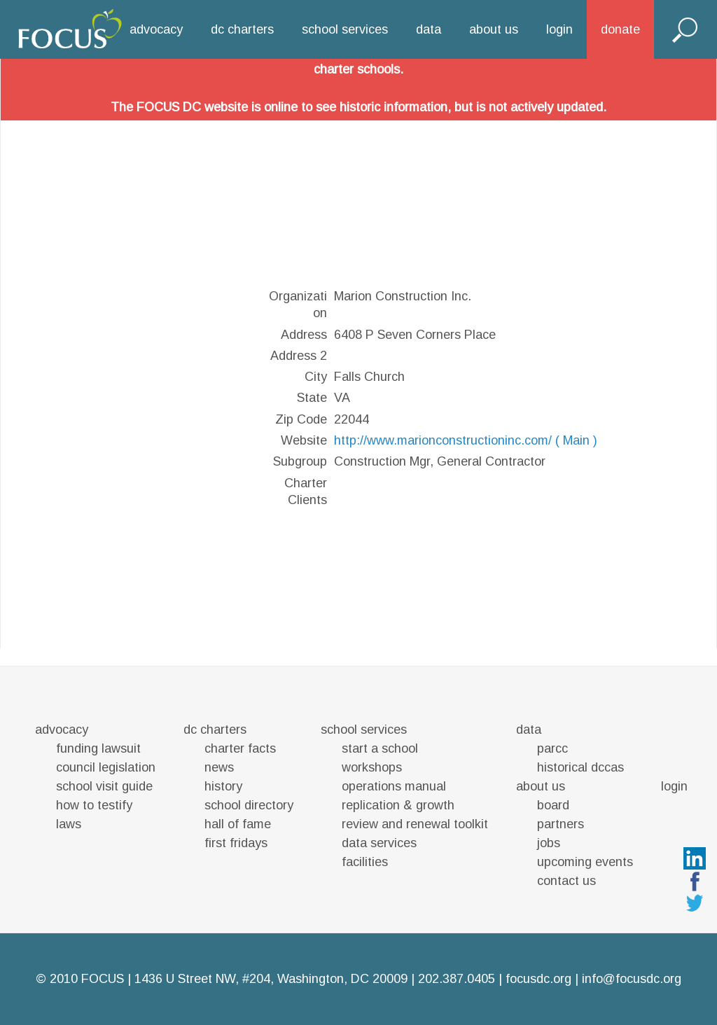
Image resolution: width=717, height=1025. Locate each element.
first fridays (235, 843)
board (553, 805)
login (559, 29)
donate (620, 29)
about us (493, 29)
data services (379, 843)
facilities (365, 862)
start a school (380, 748)
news (219, 767)
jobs (548, 843)
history (223, 786)
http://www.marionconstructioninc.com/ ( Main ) (465, 440)
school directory (248, 805)
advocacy (156, 29)
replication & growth (398, 805)
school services (345, 29)
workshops (372, 767)
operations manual (394, 786)
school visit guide (104, 786)
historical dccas (580, 767)
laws (68, 824)
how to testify (94, 805)
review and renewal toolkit (415, 824)
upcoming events (585, 862)
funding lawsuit (98, 748)
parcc (552, 748)
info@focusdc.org (631, 979)
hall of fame (237, 824)
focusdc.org (538, 979)
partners (560, 824)
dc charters (242, 29)
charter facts (240, 748)
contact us (566, 881)
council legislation (105, 767)
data (428, 29)
